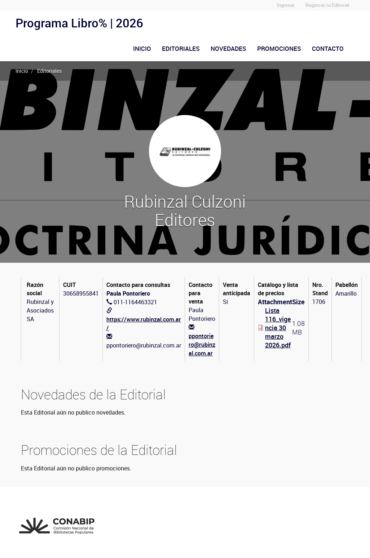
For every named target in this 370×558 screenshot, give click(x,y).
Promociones (279, 48)
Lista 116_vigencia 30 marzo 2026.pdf (278, 327)
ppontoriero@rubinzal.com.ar (202, 344)
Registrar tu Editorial (327, 5)
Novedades (228, 48)
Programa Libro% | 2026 (79, 23)
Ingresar (286, 5)
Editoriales (181, 48)
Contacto (328, 48)
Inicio (142, 48)
